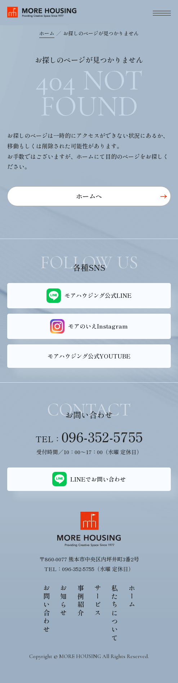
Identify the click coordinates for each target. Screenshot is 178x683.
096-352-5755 (102, 436)
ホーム (46, 33)
